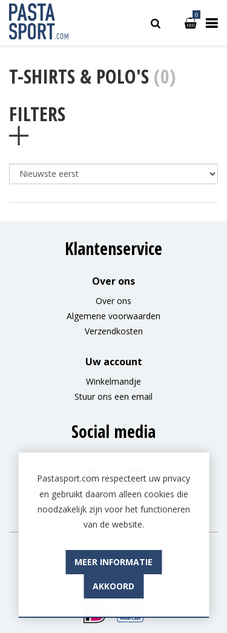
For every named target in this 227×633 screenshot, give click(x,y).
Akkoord (113, 609)
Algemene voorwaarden (113, 316)
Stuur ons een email (113, 396)
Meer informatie (113, 585)
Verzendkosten (114, 331)
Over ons (113, 301)
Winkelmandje (113, 381)
